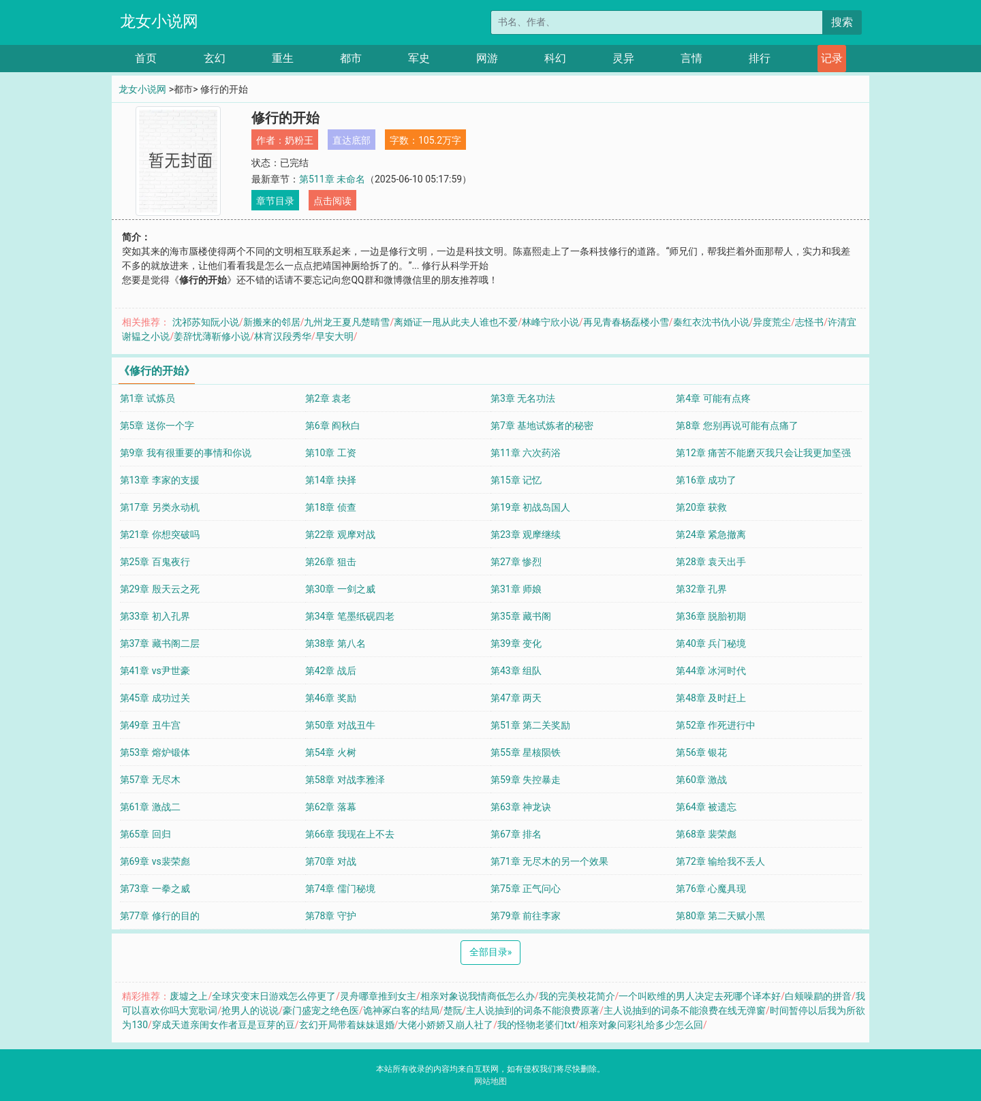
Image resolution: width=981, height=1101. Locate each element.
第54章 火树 (330, 752)
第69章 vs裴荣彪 (155, 861)
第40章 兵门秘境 (711, 643)
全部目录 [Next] (490, 951)
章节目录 (275, 200)
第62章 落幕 (330, 806)
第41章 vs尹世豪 (155, 670)
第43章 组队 (516, 670)
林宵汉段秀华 (282, 336)
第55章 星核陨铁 (525, 752)
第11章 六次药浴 (525, 452)
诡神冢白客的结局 (401, 1010)
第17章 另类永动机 (160, 507)
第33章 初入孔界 (155, 616)
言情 (691, 58)
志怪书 (809, 322)
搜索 (842, 22)
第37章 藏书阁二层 (160, 643)
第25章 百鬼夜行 (155, 561)
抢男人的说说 (250, 1010)
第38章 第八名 (335, 643)
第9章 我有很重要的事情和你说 (185, 452)
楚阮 (453, 1010)
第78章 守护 (330, 915)
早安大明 (334, 336)
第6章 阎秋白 (332, 425)
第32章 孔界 (701, 589)
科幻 (555, 58)
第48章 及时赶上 (711, 697)
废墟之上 (189, 996)
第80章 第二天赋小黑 (720, 915)
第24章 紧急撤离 (711, 534)
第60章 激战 (701, 779)
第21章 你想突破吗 (160, 534)
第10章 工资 (330, 452)
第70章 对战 (330, 861)
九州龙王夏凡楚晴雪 (347, 322)
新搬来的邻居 (271, 322)
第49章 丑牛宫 (150, 725)
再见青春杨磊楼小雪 (626, 322)
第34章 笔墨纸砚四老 (349, 616)
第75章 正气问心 (525, 888)
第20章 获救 (701, 507)
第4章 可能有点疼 (713, 398)
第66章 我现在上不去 (349, 834)
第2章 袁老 (328, 398)
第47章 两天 (516, 697)
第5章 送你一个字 (157, 425)
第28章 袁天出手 (711, 561)
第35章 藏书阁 (520, 616)
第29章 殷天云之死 (160, 589)
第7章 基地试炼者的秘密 (541, 425)
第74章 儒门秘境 (340, 888)
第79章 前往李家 (525, 915)
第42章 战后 (330, 670)
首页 (146, 58)
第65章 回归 (145, 834)
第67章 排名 (516, 834)
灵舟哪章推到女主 (378, 996)
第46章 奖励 (330, 697)
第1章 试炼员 (147, 398)
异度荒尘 (772, 322)
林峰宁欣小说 (550, 322)
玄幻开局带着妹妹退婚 (346, 1024)
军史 (419, 58)
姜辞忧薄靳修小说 (212, 336)
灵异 (623, 58)
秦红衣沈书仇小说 (711, 322)
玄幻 (214, 58)
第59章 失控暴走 (525, 779)
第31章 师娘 (516, 589)
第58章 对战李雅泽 (345, 779)
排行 (759, 58)
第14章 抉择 (330, 480)
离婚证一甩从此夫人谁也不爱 (456, 322)
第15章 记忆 (516, 480)
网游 (487, 58)
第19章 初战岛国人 (530, 507)
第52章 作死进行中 (716, 725)
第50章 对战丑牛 (340, 725)
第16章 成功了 (706, 480)
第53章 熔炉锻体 (155, 752)
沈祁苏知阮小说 (205, 322)
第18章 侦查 (330, 507)
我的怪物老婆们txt (536, 1024)
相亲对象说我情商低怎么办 (477, 996)
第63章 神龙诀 (520, 806)
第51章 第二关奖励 (530, 725)
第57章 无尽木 (150, 779)
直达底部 (351, 140)
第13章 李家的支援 (160, 480)
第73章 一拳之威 (155, 888)
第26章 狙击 (330, 561)
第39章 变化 (516, 643)
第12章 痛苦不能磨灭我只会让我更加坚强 (763, 452)
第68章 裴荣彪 (706, 834)
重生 (283, 58)
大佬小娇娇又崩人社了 (445, 1024)
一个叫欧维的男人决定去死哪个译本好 (700, 996)
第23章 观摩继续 (525, 534)
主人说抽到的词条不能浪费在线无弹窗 (685, 1010)
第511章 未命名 (332, 179)
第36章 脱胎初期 (711, 616)
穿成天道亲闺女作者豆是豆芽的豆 (223, 1024)
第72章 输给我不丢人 (720, 861)
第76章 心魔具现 (711, 888)
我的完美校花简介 (577, 996)
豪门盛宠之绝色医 (321, 1010)
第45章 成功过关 (155, 697)
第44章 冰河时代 (711, 670)
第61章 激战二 (150, 806)
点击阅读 (332, 200)
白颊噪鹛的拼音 (818, 996)
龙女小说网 (159, 21)
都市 (351, 58)
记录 (832, 58)
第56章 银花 (701, 752)
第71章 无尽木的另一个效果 (549, 861)
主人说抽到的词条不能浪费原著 (533, 1010)
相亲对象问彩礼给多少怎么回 (641, 1024)
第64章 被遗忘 (706, 806)
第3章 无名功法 (522, 398)
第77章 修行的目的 (160, 915)
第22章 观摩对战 (340, 534)
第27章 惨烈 (516, 561)
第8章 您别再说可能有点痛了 (737, 425)
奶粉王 (299, 140)
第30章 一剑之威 (340, 589)
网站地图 (490, 1081)
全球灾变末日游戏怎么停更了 (274, 996)
